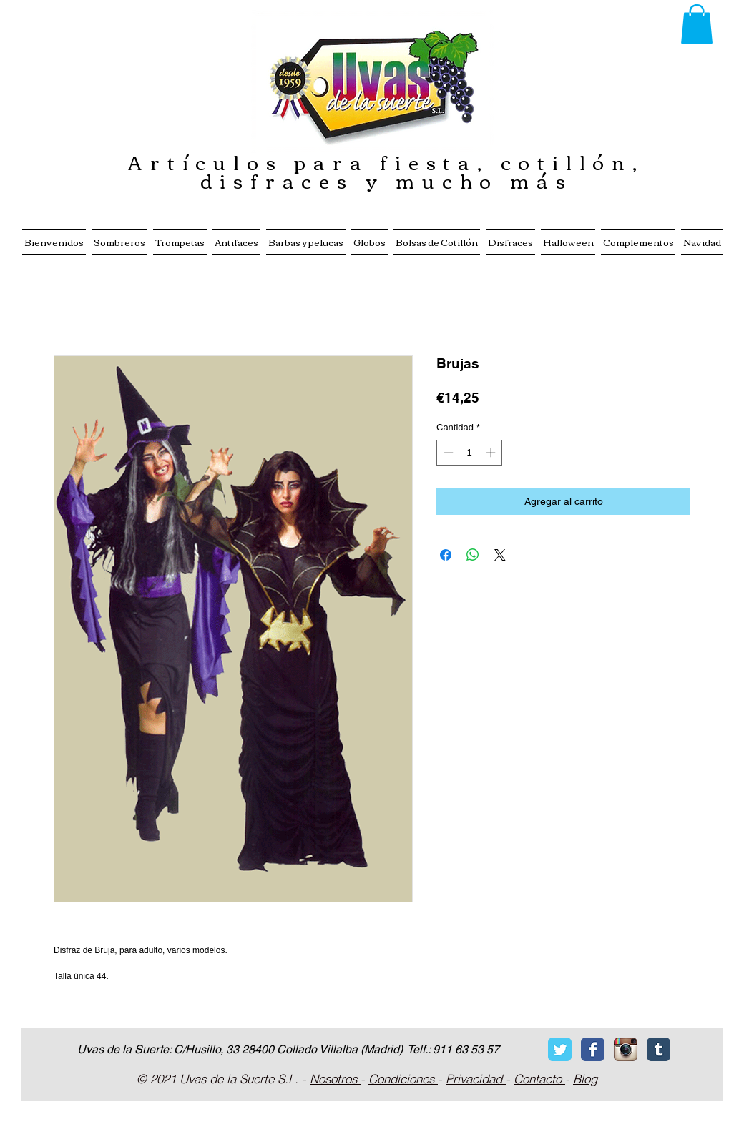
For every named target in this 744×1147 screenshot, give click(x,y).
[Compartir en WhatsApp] (472, 554)
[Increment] (492, 452)
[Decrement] (447, 452)
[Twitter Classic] (560, 1049)
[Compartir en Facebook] (445, 554)
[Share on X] (500, 554)
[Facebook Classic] (592, 1049)
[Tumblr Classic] (658, 1049)
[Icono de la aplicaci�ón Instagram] (625, 1049)
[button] (696, 24)
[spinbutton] (470, 452)
